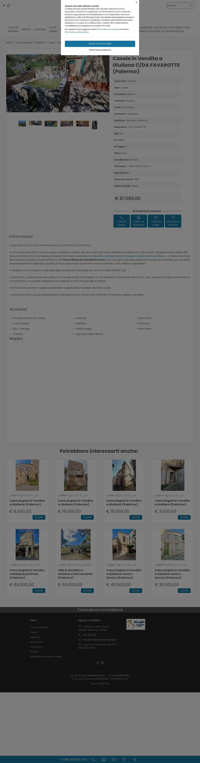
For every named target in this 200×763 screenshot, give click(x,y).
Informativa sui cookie (107, 29)
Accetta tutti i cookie (100, 43)
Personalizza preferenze (100, 50)
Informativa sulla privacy (77, 32)
